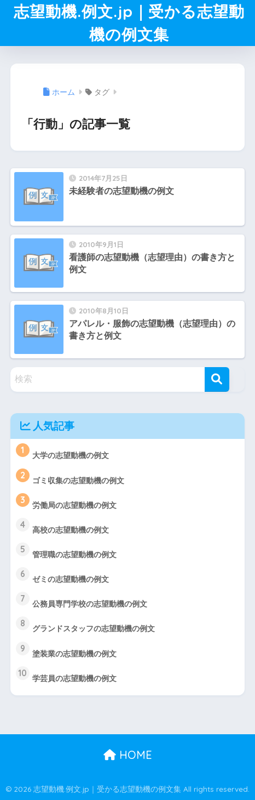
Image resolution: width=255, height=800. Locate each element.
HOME (127, 755)
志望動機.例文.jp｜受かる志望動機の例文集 (129, 23)
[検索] (217, 379)
